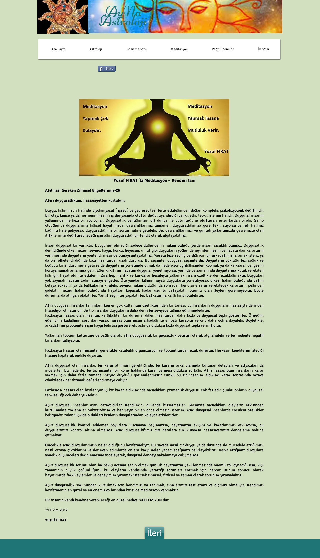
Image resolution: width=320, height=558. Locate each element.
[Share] (107, 69)
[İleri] (154, 533)
